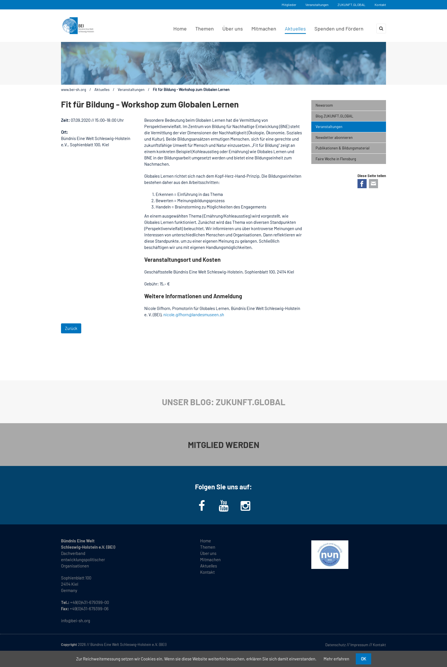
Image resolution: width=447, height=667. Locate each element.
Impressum (359, 644)
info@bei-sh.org (75, 620)
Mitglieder (289, 5)
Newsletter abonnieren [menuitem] (334, 137)
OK (363, 658)
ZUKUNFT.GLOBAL (351, 5)
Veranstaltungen (316, 5)
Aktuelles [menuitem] (295, 28)
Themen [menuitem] (204, 28)
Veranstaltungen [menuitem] (329, 126)
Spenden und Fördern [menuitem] (338, 28)
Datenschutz (335, 644)
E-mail (373, 183)
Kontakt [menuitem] (207, 572)
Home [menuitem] (180, 28)
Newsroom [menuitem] (324, 105)
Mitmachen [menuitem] (263, 28)
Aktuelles (101, 89)
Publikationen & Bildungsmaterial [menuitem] (342, 148)
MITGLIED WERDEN (223, 444)
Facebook (362, 183)
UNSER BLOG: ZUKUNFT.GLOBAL (223, 402)
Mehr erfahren (336, 658)
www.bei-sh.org (73, 89)
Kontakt (380, 5)
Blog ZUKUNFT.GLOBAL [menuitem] (334, 116)
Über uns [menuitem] (232, 28)
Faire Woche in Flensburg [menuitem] (336, 159)
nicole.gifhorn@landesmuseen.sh (193, 314)
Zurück (71, 328)
